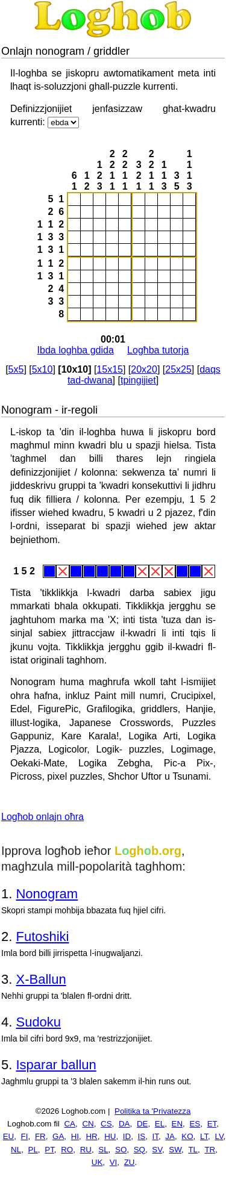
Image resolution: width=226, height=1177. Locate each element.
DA (124, 1123)
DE (142, 1123)
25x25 (178, 369)
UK (97, 1162)
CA (69, 1123)
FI (24, 1136)
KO (187, 1136)
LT (204, 1136)
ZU (129, 1162)
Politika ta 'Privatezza (152, 1111)
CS (106, 1123)
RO (67, 1149)
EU (8, 1136)
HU (110, 1136)
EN (177, 1123)
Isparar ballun (56, 1064)
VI (114, 1162)
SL (103, 1149)
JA (170, 1136)
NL (16, 1149)
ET (212, 1123)
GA (58, 1136)
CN (87, 1123)
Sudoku (38, 1021)
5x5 (16, 369)
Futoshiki (42, 936)
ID (127, 1136)
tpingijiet (138, 380)
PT (49, 1149)
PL (33, 1149)
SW (175, 1149)
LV (219, 1136)
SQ (139, 1149)
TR (209, 1149)
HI (75, 1136)
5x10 (42, 369)
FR (40, 1136)
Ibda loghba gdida (75, 350)
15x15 (109, 369)
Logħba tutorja (158, 350)
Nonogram (47, 893)
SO (121, 1149)
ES (194, 1123)
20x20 (144, 369)
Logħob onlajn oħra (42, 817)
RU (86, 1149)
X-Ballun (41, 979)
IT (155, 1136)
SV (157, 1149)
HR (91, 1136)
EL (160, 1123)
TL (193, 1149)
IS (142, 1136)
